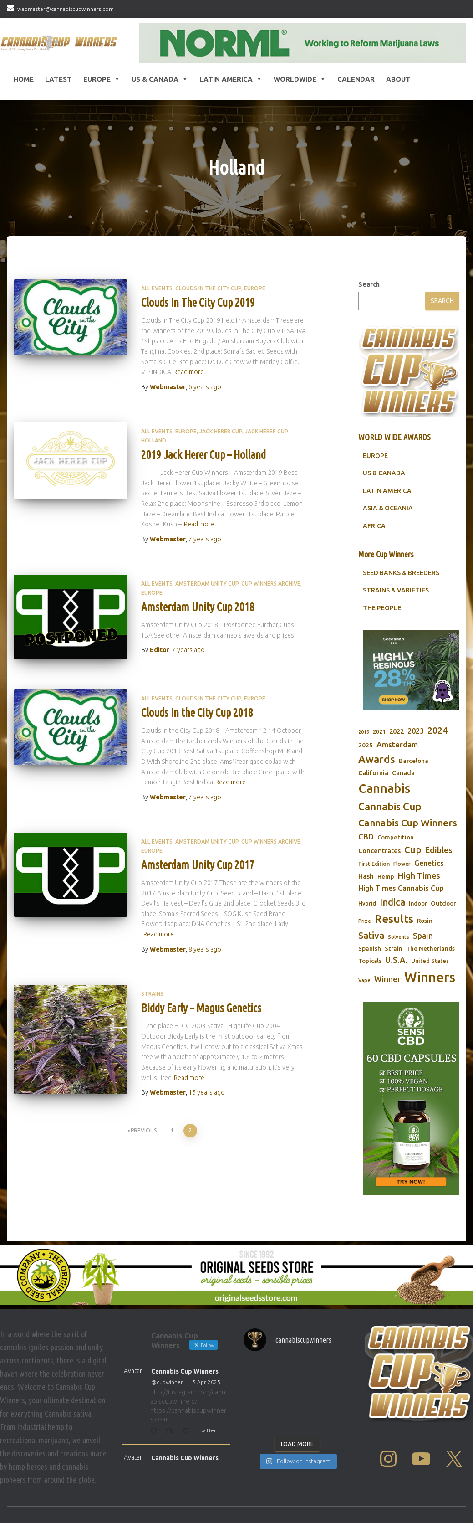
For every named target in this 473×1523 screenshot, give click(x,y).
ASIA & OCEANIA (388, 508)
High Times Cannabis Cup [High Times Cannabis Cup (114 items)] (401, 888)
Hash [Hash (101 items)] (366, 876)
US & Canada (160, 79)
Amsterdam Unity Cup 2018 (197, 607)
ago (204, 387)
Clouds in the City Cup (208, 288)
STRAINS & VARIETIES (396, 590)
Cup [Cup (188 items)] (412, 849)
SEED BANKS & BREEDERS (401, 572)
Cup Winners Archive (270, 584)
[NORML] (302, 43)
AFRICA (374, 526)
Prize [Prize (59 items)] (364, 921)
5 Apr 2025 (206, 1382)
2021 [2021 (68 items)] (379, 732)
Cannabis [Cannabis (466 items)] (384, 788)
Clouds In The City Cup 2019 (198, 302)
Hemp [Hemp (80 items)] (385, 876)
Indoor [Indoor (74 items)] (418, 903)
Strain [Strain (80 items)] (393, 948)
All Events (157, 288)
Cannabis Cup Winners (185, 1371)
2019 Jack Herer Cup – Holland (203, 454)
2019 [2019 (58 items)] (363, 732)
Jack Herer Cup (220, 431)
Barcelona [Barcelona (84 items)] (413, 760)
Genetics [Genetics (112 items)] (429, 863)
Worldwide (300, 79)
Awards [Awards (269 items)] (376, 759)
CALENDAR (356, 79)
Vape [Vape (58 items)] (364, 980)
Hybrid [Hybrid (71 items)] (367, 903)
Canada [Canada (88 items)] (403, 773)
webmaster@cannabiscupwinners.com (65, 9)
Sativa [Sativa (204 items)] (371, 935)
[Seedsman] (411, 670)
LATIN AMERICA (387, 490)
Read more (188, 372)
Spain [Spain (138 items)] (423, 935)
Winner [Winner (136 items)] (387, 979)
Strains (152, 994)
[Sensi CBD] (411, 1099)
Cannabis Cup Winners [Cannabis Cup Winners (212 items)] (407, 822)
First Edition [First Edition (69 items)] (374, 864)
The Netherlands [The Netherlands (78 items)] (430, 948)
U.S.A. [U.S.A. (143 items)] (396, 959)
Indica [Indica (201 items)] (392, 902)
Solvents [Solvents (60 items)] (398, 937)
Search (369, 284)
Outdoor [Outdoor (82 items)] (443, 903)
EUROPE (375, 455)
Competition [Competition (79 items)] (395, 837)
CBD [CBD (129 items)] (366, 836)
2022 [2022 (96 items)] (396, 731)
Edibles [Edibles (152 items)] (439, 849)
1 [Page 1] (172, 1130)
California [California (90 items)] (373, 773)
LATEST (58, 79)
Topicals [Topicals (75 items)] (369, 960)
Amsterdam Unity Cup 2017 (197, 865)
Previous (144, 1130)
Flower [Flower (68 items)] (402, 864)
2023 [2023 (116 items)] (415, 731)
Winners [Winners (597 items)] (429, 977)
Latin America (230, 79)
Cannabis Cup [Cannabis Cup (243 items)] (390, 806)
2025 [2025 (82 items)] (365, 745)
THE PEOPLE (382, 608)
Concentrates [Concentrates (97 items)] (379, 850)
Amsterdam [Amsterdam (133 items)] (397, 744)
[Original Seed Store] (236, 1275)
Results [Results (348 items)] (394, 918)
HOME (24, 79)
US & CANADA (384, 473)
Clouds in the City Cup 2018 (197, 712)
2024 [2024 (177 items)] (437, 730)
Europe (101, 79)
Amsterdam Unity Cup (207, 584)
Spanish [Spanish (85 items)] (369, 948)
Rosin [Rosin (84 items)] (424, 920)
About (398, 79)
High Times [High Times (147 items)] (419, 875)
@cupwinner (167, 1382)
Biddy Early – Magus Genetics (201, 1008)
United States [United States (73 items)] (430, 960)
